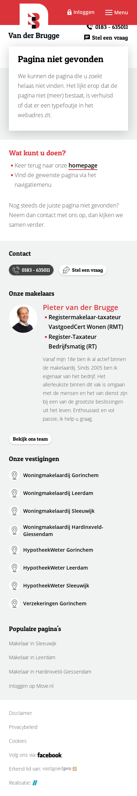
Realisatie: (23, 782)
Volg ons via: (36, 754)
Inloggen (84, 12)
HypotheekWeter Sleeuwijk (56, 585)
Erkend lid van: (43, 768)
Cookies (18, 741)
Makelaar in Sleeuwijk (32, 643)
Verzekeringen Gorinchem (54, 603)
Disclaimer (20, 713)
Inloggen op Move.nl (31, 685)
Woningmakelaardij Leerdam (58, 493)
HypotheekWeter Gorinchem (58, 549)
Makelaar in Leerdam (32, 657)
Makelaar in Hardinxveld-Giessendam (50, 671)
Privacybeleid (23, 727)
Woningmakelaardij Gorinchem (60, 475)
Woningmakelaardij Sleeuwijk (59, 510)
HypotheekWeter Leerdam (55, 567)
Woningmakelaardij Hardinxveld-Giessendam (63, 530)
